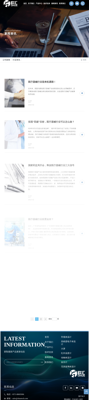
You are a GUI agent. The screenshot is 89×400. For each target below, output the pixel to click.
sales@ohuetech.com (20, 398)
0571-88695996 (18, 394)
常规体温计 (66, 337)
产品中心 (49, 347)
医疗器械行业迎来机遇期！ (42, 109)
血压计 (64, 362)
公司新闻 (6, 60)
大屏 (63, 348)
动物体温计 (66, 357)
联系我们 (49, 362)
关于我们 (49, 342)
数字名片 (81, 396)
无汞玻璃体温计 (68, 366)
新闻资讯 (49, 357)
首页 (47, 337)
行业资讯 (16, 60)
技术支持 (49, 352)
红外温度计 (66, 353)
